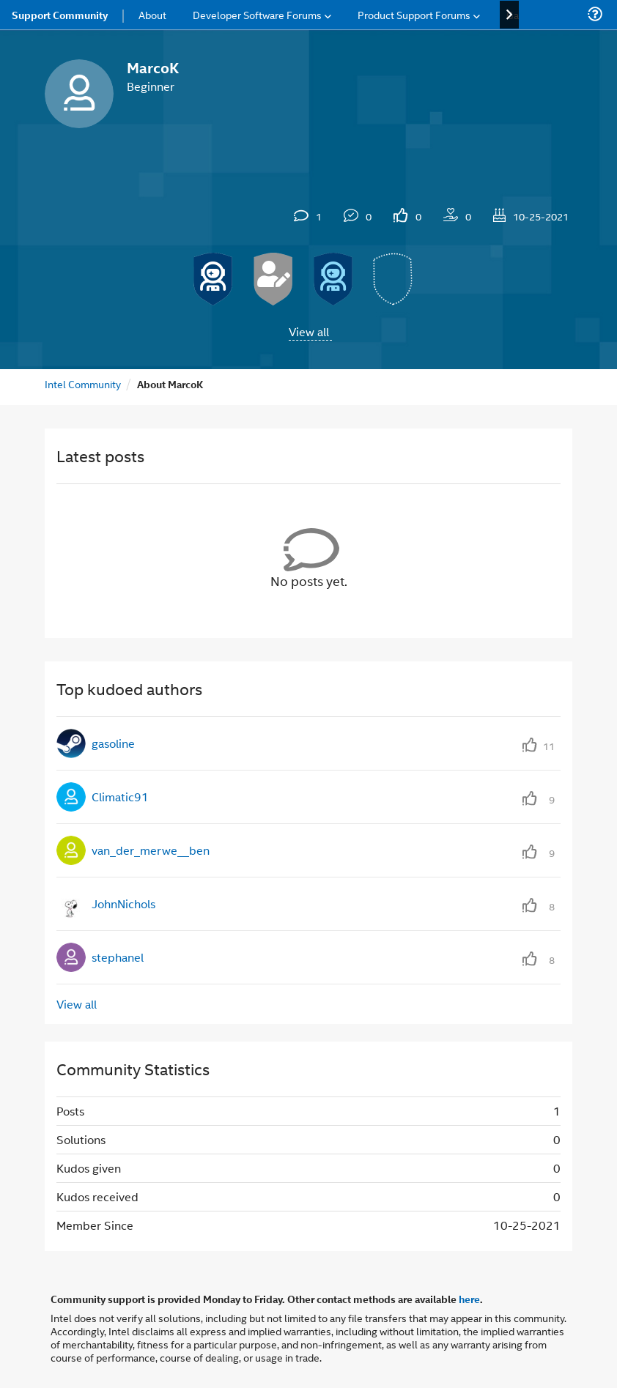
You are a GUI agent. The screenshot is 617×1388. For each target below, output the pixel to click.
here (469, 1299)
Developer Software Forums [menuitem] (257, 14)
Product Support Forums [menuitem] (414, 14)
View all (309, 331)
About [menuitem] (152, 14)
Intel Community (83, 383)
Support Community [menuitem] (60, 15)
